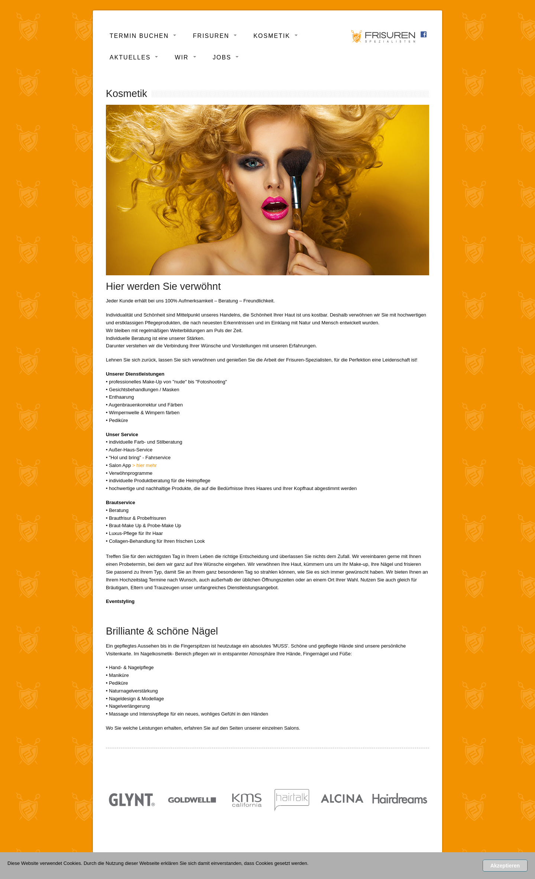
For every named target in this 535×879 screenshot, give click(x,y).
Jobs (222, 57)
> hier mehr (144, 465)
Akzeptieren (505, 866)
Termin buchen (139, 36)
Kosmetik (271, 36)
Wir (181, 57)
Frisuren (211, 36)
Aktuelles (130, 57)
